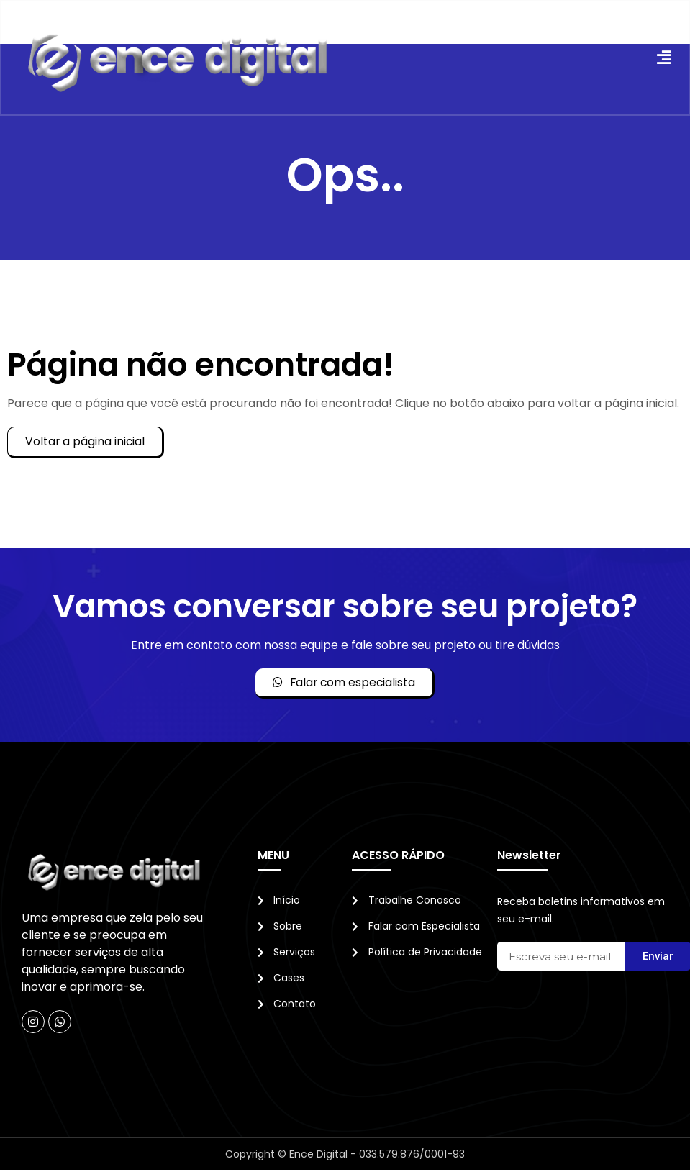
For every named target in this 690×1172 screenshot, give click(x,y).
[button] (662, 59)
